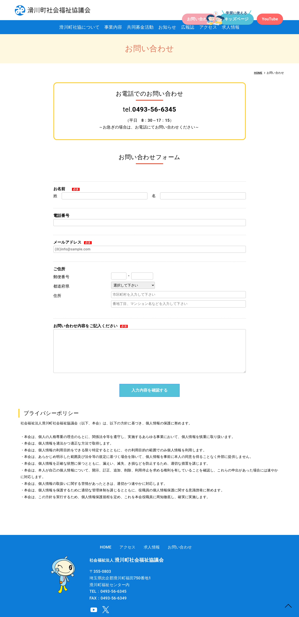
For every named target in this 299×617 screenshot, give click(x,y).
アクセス (217, 27)
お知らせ (167, 27)
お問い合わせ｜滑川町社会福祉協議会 (45, 9)
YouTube (253, 10)
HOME (171, 547)
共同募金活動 (136, 27)
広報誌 (192, 27)
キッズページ (211, 10)
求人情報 (243, 27)
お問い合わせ (166, 10)
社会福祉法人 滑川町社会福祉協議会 (260, 605)
